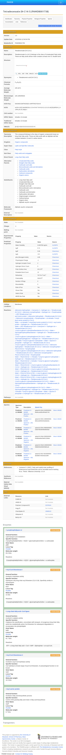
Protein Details (55, 530)
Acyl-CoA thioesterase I (15, 570)
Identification (8, 19)
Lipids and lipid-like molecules (24, 146)
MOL (19, 73)
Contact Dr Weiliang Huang (23, 754)
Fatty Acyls (18, 149)
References (23, 22)
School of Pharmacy (15, 737)
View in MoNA (57, 410)
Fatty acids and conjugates (23, 153)
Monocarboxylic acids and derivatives (31, 167)
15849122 (48, 511)
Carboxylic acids (24, 169)
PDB (27, 73)
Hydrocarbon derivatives (26, 171)
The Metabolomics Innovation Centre (51, 747)
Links (16, 22)
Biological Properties (40, 19)
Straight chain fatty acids (27, 163)
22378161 (48, 505)
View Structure (43, 73)
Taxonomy (17, 19)
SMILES (31, 73)
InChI (36, 73)
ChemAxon (55, 251)
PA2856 (8, 590)
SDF (23, 73)
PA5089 (8, 549)
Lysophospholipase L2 (14, 530)
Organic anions (24, 175)
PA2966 (8, 708)
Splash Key (38, 407)
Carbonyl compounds (25, 173)
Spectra (50, 19)
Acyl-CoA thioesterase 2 (15, 655)
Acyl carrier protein (13, 689)
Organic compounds (21, 142)
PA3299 (8, 634)
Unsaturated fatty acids (26, 161)
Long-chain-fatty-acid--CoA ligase (18, 611)
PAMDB (10, 2)
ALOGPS (55, 245)
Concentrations (9, 22)
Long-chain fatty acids (22, 157)
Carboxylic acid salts (25, 165)
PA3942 (8, 676)
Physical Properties (27, 19)
